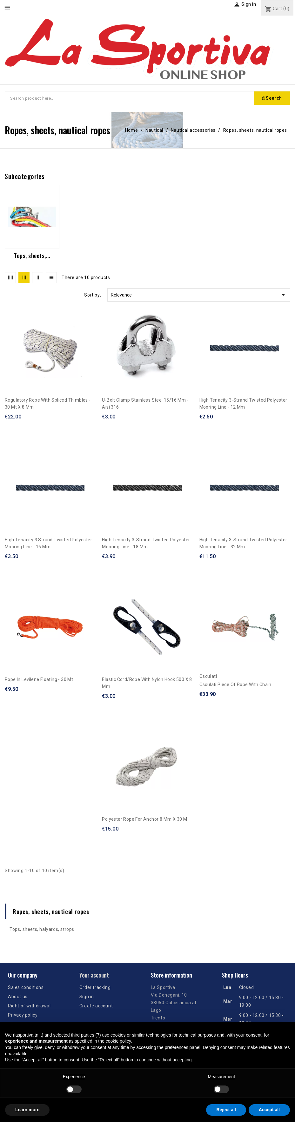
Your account (94, 975)
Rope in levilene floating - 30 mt (39, 679)
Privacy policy (22, 1015)
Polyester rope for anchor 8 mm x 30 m (144, 819)
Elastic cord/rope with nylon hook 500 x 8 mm (147, 683)
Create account (96, 1005)
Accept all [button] (269, 1109)
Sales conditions (26, 987)
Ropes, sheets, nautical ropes (51, 911)
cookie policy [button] (118, 1041)
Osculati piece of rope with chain (235, 684)
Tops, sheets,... (32, 255)
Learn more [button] (27, 1109)
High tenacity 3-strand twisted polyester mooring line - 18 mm (146, 543)
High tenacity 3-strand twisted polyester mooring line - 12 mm (243, 403)
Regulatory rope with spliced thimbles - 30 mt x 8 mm (48, 403)
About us (18, 996)
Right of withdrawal (29, 1005)
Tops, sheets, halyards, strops (42, 929)
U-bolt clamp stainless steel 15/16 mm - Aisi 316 (145, 403)
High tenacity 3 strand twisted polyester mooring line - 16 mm (48, 543)
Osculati (208, 676)
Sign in (86, 996)
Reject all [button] (226, 1109)
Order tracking (95, 987)
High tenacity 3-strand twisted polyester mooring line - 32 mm (243, 543)
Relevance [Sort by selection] (199, 295)
